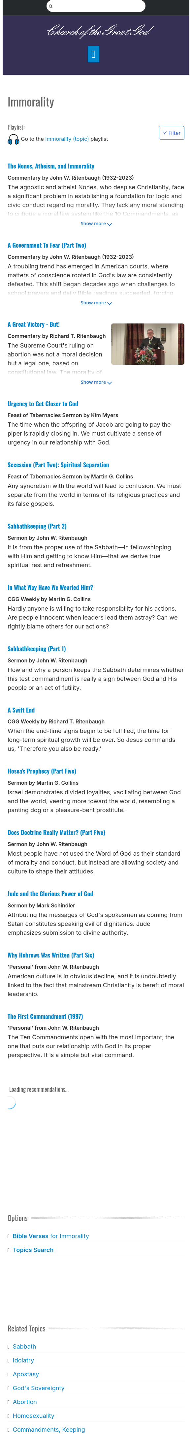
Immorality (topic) (67, 139)
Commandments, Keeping (49, 1429)
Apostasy (26, 1374)
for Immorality (51, 1236)
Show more (93, 223)
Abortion (25, 1401)
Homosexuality (33, 1415)
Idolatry (23, 1360)
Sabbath (24, 1346)
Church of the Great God (96, 31)
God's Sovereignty (39, 1388)
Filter (172, 133)
